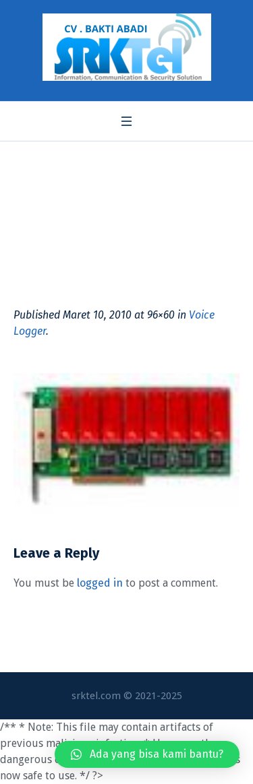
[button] (147, 754)
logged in (100, 583)
